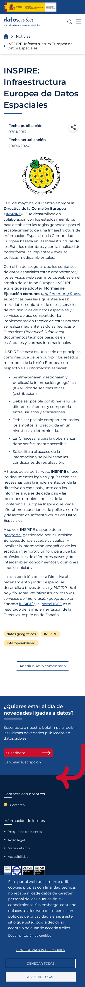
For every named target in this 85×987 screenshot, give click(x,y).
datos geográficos (21, 634)
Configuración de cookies (40, 950)
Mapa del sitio (19, 848)
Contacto (17, 805)
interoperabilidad (21, 643)
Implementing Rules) (61, 294)
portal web (39, 471)
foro (49, 551)
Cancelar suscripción (22, 762)
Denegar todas (41, 963)
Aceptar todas (40, 977)
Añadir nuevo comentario (42, 666)
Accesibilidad (18, 857)
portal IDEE (51, 604)
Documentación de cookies (29, 935)
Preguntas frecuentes (25, 832)
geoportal (12, 535)
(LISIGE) (26, 604)
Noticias (23, 36)
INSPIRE (13, 214)
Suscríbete (28, 753)
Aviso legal (16, 840)
